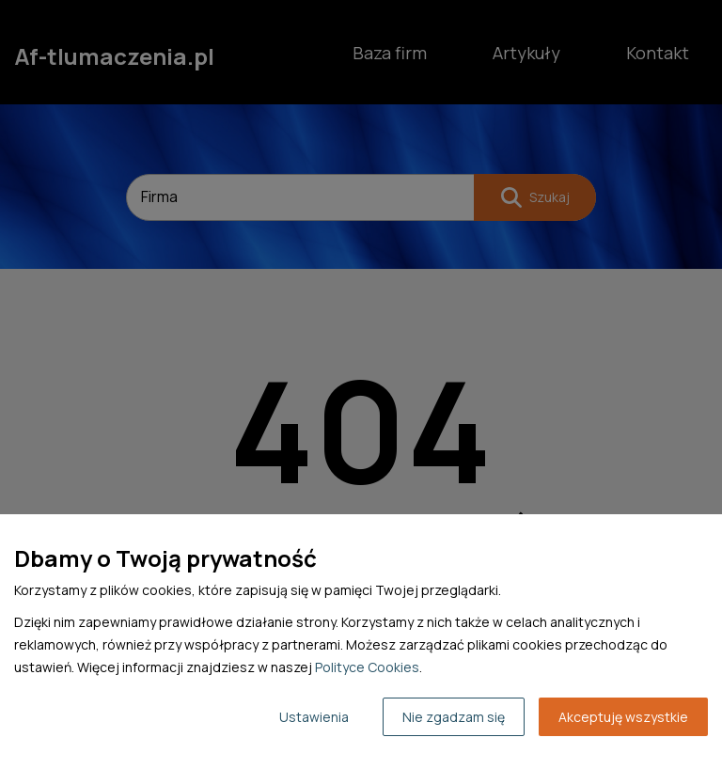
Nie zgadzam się (453, 717)
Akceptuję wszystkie (623, 717)
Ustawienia (314, 717)
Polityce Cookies (367, 667)
